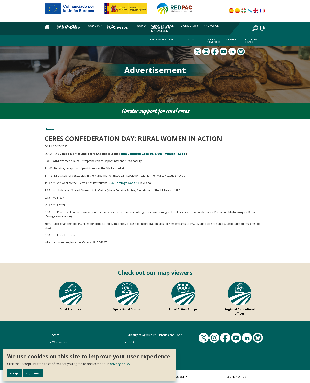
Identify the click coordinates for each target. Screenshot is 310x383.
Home (49, 129)
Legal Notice (236, 377)
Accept (14, 373)
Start (55, 335)
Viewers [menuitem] (231, 39)
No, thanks (33, 373)
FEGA (130, 342)
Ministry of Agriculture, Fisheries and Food (154, 335)
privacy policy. (120, 364)
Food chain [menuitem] (94, 25)
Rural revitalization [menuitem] (117, 27)
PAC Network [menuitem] (158, 39)
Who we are (60, 342)
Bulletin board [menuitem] (251, 41)
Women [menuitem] (142, 25)
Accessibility (178, 377)
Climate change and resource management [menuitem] (162, 28)
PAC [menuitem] (171, 39)
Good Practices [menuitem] (213, 41)
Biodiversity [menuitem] (189, 25)
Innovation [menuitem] (211, 25)
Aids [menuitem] (191, 39)
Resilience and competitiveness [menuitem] (68, 27)
